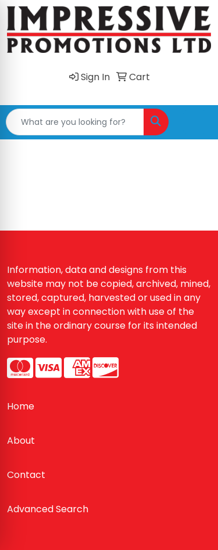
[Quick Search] (75, 122)
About (21, 440)
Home (20, 406)
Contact (26, 474)
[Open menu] (194, 122)
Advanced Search (47, 509)
